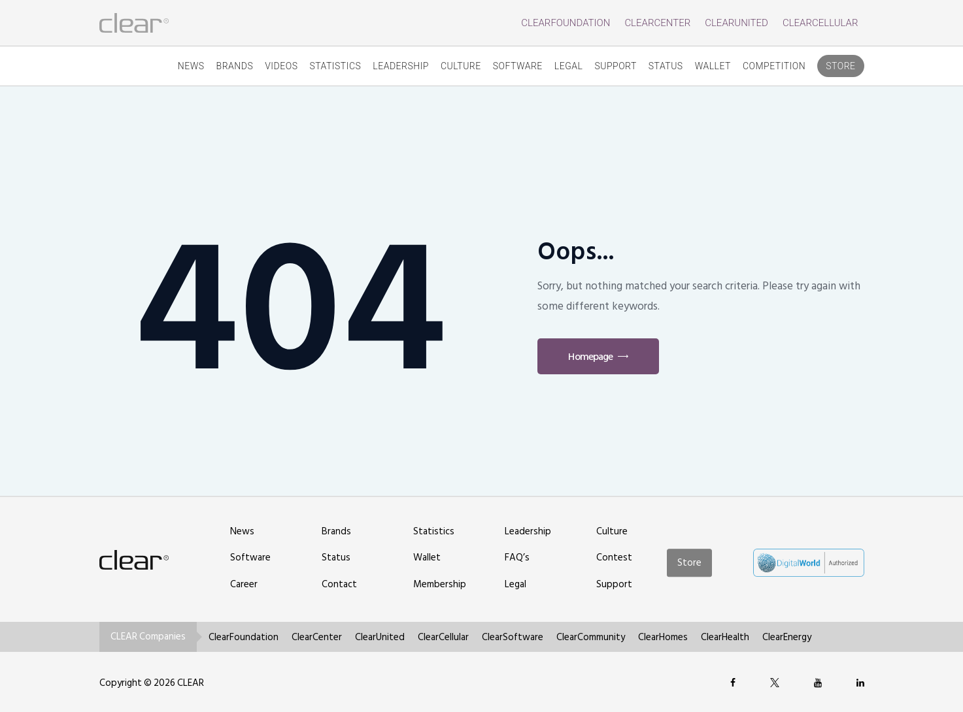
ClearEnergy (786, 637)
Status (666, 66)
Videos (281, 66)
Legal (568, 66)
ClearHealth (725, 637)
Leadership (401, 66)
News (191, 66)
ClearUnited (736, 23)
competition (774, 66)
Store (840, 66)
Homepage (590, 356)
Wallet (713, 66)
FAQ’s (517, 557)
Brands (235, 66)
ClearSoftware (512, 637)
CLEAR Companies (148, 636)
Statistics (336, 66)
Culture (461, 66)
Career (244, 584)
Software (518, 66)
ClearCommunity (590, 637)
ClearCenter (657, 23)
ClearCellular (820, 23)
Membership (439, 584)
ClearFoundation (565, 23)
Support (615, 66)
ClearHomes (663, 637)
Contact (339, 584)
